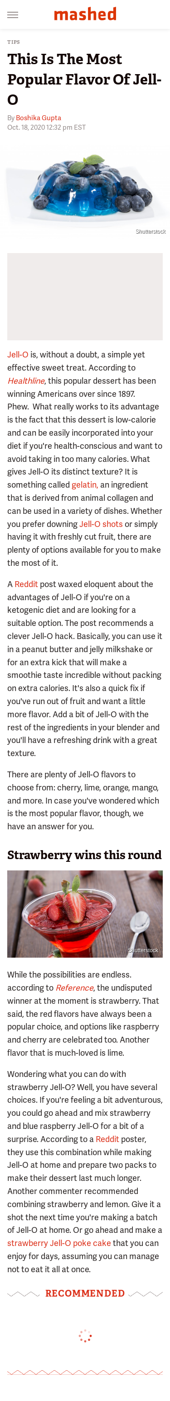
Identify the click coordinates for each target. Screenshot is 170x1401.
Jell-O (18, 354)
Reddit (26, 584)
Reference (74, 988)
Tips (13, 42)
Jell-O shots (101, 524)
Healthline (25, 381)
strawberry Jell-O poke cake (59, 1243)
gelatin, (85, 485)
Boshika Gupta (38, 117)
